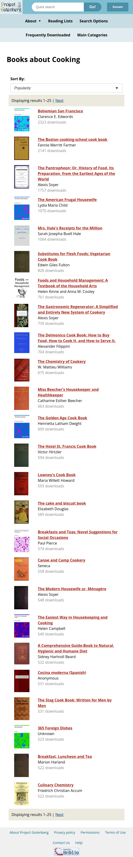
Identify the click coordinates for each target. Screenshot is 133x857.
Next (59, 100)
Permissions (90, 832)
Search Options (94, 21)
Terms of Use (115, 832)
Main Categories (92, 35)
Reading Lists (60, 21)
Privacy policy (64, 832)
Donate (118, 7)
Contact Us (61, 842)
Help (78, 842)
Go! (92, 7)
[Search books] (58, 7)
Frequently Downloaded (48, 35)
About (33, 21)
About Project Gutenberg (29, 832)
